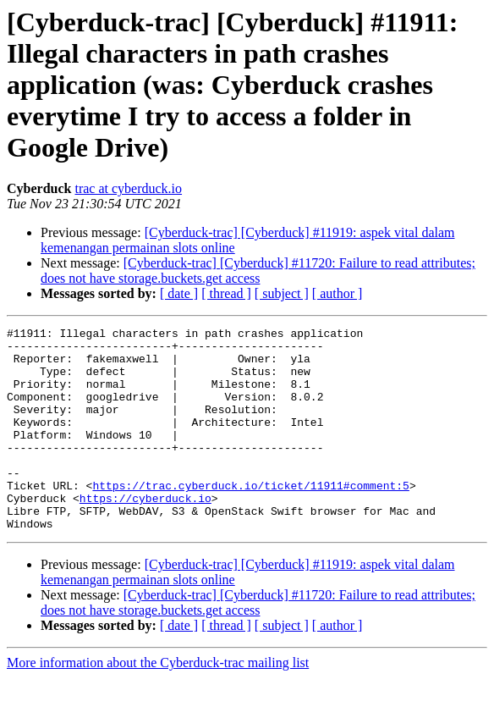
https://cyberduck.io (145, 533)
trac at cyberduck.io (128, 188)
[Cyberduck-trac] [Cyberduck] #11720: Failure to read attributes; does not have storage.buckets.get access (258, 270)
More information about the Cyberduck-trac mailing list (158, 703)
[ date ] (179, 293)
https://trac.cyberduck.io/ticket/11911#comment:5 (250, 518)
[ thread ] (226, 293)
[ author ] (337, 293)
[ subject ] (282, 293)
